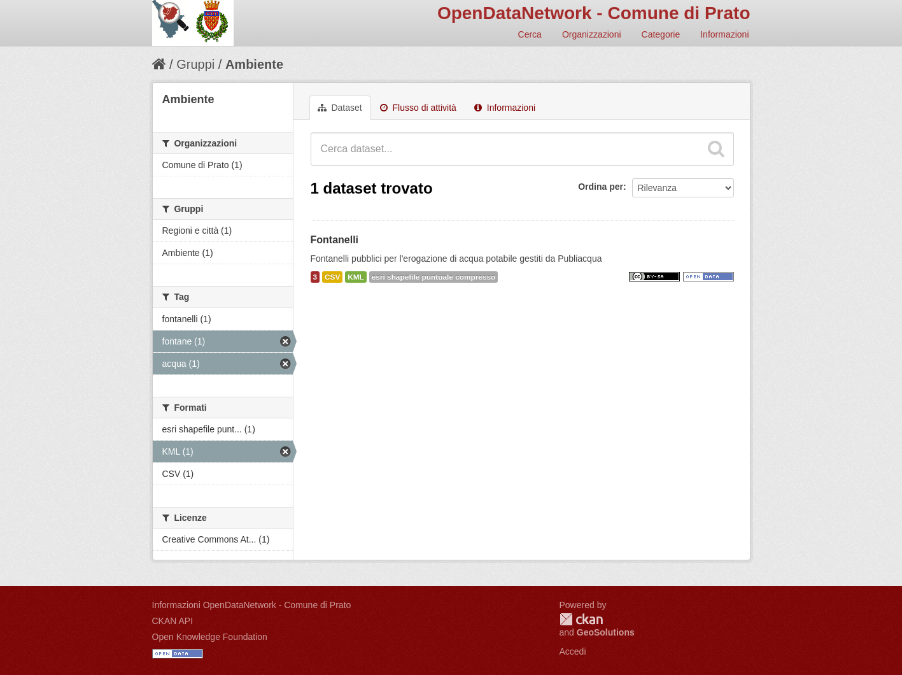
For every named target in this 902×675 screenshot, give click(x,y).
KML (356, 277)
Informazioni (724, 34)
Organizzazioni (591, 34)
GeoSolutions (606, 632)
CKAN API (173, 621)
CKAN (581, 619)
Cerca (530, 34)
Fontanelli (335, 239)
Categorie (661, 34)
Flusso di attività (418, 108)
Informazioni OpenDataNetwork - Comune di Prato (251, 605)
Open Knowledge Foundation (209, 637)
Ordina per (600, 186)
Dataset (340, 108)
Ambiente (254, 64)
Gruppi (195, 64)
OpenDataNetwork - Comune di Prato (593, 13)
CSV (332, 277)
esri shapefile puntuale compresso (434, 277)
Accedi (573, 651)
